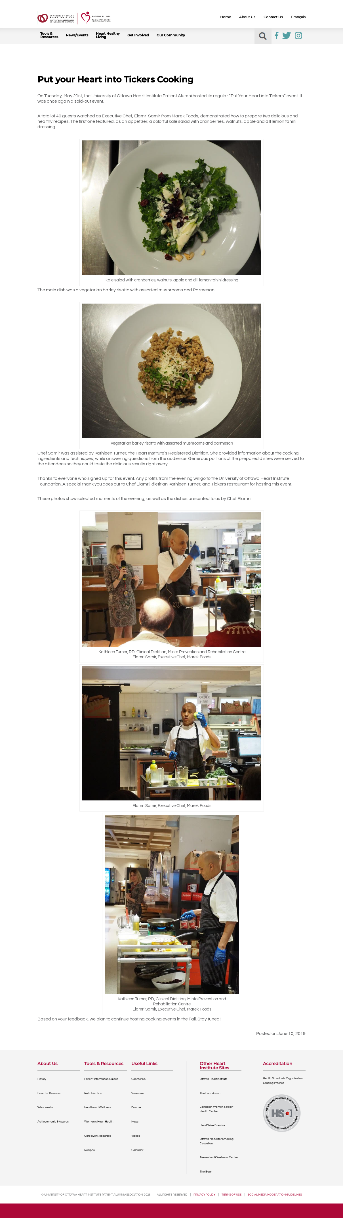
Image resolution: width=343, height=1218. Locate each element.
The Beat (206, 1171)
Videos (135, 1135)
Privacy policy (204, 1194)
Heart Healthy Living (108, 35)
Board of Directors (48, 1093)
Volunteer (137, 1093)
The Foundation (210, 1093)
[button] (263, 36)
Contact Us (273, 17)
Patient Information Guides (101, 1079)
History (41, 1079)
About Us (247, 17)
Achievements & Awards (53, 1121)
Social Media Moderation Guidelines (275, 1194)
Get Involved (138, 35)
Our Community (171, 35)
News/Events (77, 35)
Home (225, 17)
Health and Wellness (97, 1107)
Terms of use (231, 1194)
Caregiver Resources (97, 1135)
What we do (45, 1107)
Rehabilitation (93, 1093)
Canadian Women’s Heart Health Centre (216, 1109)
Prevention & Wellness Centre (219, 1157)
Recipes (89, 1150)
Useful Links (144, 1063)
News (134, 1121)
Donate (136, 1107)
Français (298, 17)
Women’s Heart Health (98, 1121)
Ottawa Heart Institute (214, 1079)
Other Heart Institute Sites (214, 1065)
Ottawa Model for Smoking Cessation (216, 1141)
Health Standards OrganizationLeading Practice (283, 1080)
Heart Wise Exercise (212, 1125)
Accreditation (277, 1063)
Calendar (137, 1150)
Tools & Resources (49, 35)
